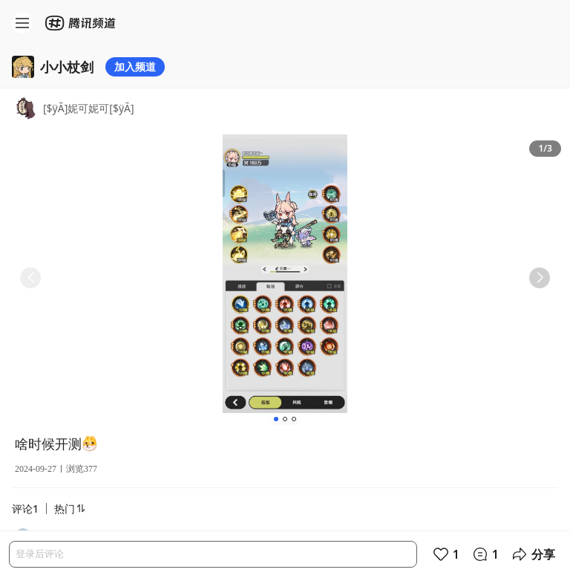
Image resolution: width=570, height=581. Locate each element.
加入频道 (135, 66)
